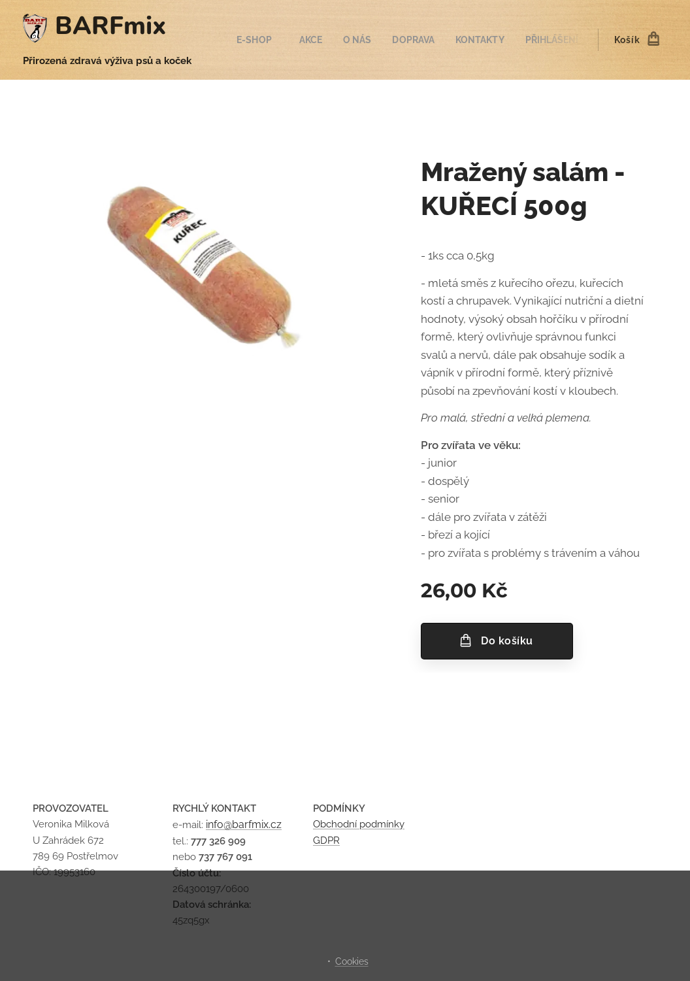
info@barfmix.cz (244, 825)
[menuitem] (270, 40)
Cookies (352, 961)
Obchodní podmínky (358, 825)
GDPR (326, 840)
